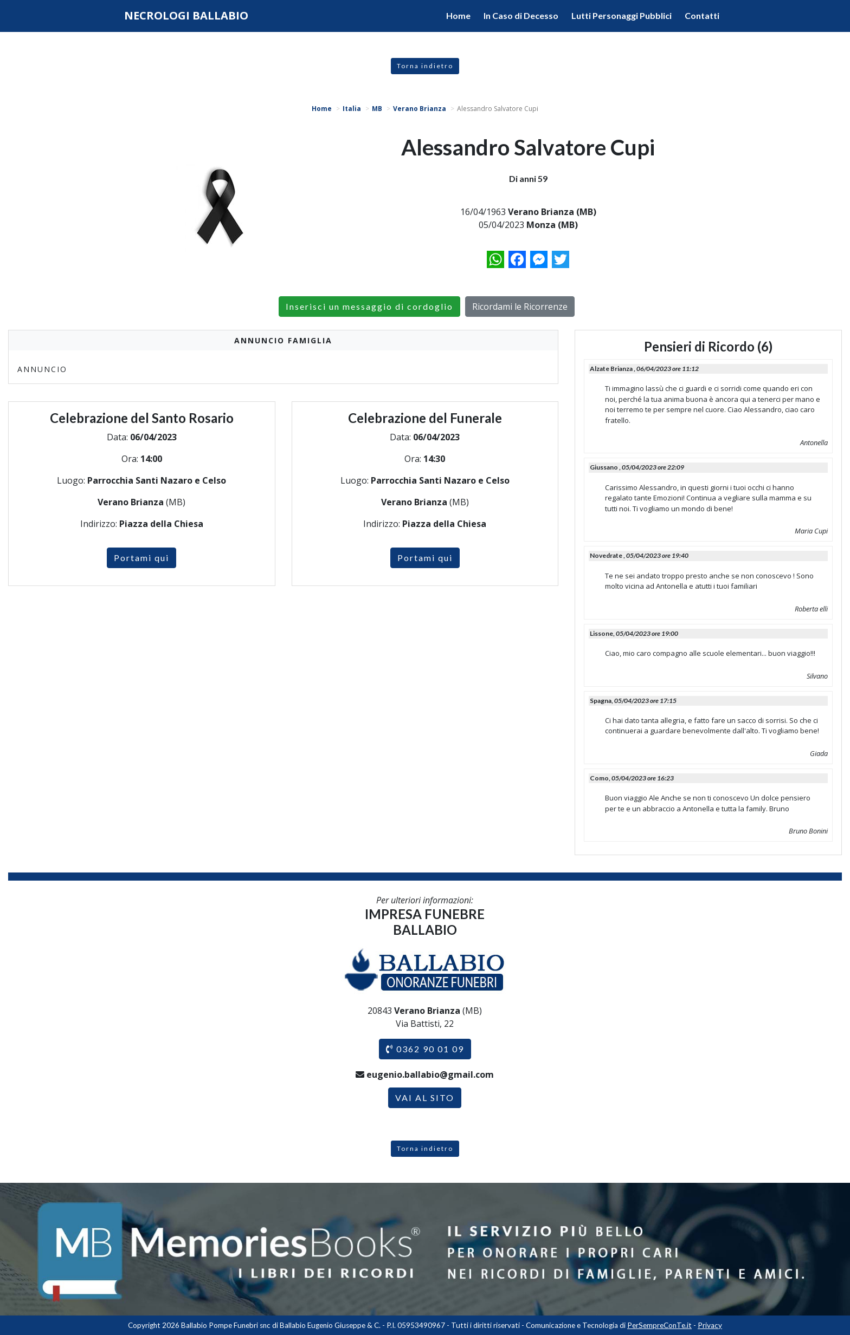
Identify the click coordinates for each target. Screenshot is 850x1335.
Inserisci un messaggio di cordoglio (369, 306)
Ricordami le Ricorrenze (520, 306)
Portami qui (141, 557)
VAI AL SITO (424, 1097)
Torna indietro (425, 66)
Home (458, 15)
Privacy (710, 1325)
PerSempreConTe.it (659, 1325)
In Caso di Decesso (521, 15)
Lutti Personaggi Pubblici (621, 15)
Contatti (702, 15)
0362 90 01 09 (425, 1049)
